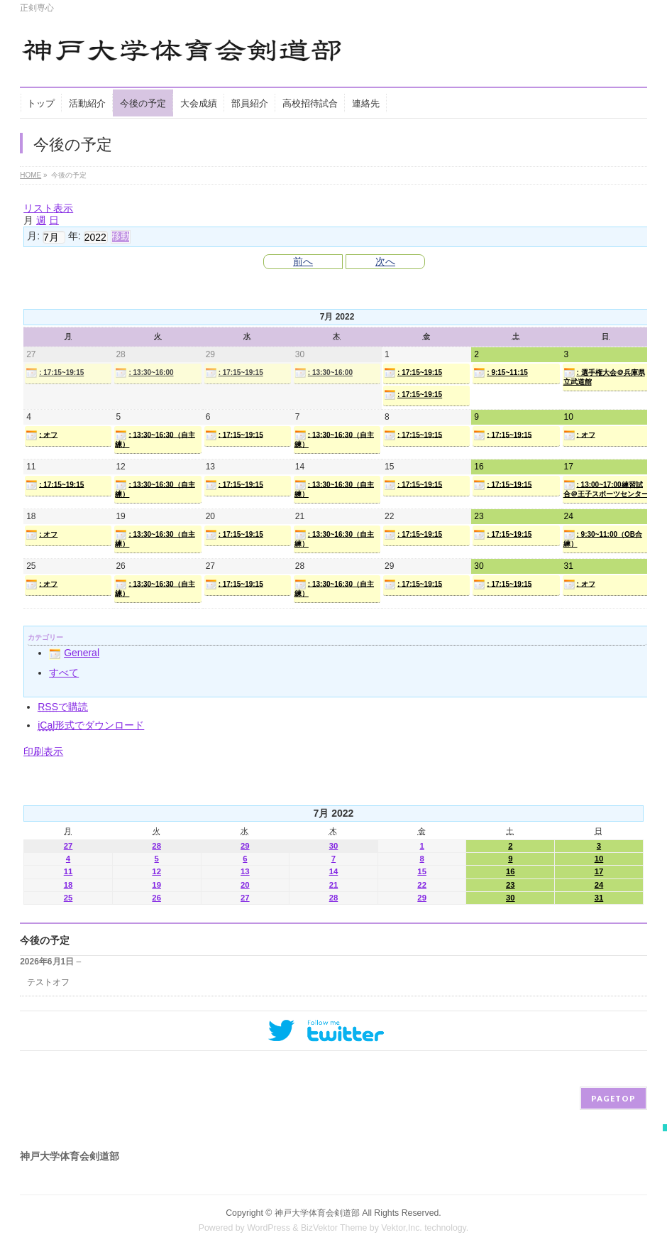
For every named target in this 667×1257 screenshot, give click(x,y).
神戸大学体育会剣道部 (317, 1213)
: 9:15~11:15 (500, 373)
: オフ (41, 435)
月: (33, 235)
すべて (64, 672)
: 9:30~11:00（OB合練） (603, 538)
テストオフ (48, 982)
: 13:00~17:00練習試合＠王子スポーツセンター (606, 488)
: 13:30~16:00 (144, 373)
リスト (48, 208)
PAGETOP (613, 1098)
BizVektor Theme (334, 1228)
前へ (303, 261)
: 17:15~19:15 (55, 373)
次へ (385, 261)
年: (74, 235)
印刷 (43, 751)
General (74, 652)
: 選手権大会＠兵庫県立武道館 (604, 376)
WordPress (268, 1228)
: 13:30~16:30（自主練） (154, 439)
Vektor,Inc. (401, 1228)
